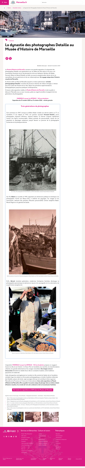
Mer (39, 439)
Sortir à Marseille (42, 446)
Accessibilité (79, 460)
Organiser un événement (26, 452)
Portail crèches (24, 441)
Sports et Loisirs (42, 437)
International (58, 439)
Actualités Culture (17, 7)
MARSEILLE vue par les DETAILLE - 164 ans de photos (28, 365)
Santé (57, 446)
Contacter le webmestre (33, 461)
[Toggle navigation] (2, 2)
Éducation (58, 435)
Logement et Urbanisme (61, 441)
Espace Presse (69, 461)
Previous (6, 419)
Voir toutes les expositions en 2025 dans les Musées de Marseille (32, 390)
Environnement (59, 437)
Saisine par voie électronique (20, 461)
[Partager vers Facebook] (7, 58)
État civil (23, 450)
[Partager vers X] (10, 58)
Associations (24, 454)
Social (57, 443)
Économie (58, 450)
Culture (9, 7)
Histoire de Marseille (43, 443)
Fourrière (23, 448)
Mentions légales (61, 461)
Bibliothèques (42, 441)
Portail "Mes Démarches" (26, 435)
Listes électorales (25, 446)
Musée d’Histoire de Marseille (16, 69)
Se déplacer (58, 448)
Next (58, 419)
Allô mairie (23, 437)
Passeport (23, 443)
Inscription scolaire (25, 439)
